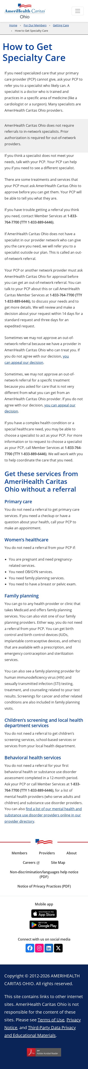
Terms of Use (51, 1019)
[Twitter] (58, 948)
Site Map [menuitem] (58, 862)
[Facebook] (30, 948)
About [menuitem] (71, 853)
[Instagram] (39, 948)
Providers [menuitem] (47, 853)
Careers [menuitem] (29, 862)
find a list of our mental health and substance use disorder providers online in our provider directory (43, 815)
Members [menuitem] (19, 853)
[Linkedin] (49, 948)
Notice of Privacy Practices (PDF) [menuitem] (44, 886)
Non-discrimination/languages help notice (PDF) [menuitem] (44, 874)
